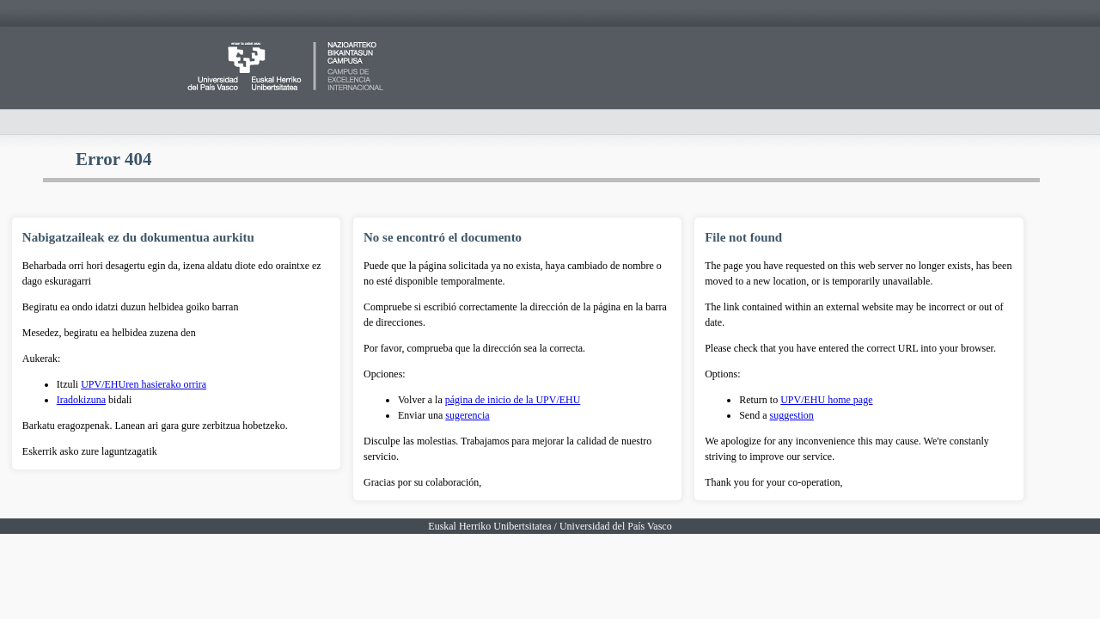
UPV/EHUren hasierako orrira (143, 384)
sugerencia (467, 415)
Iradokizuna (81, 400)
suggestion (792, 415)
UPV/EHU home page (826, 400)
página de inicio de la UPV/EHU (513, 400)
